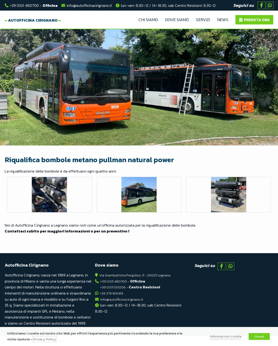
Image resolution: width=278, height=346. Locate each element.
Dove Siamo (177, 20)
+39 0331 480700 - (34, 5)
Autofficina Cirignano (43, 20)
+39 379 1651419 (113, 294)
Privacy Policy (44, 339)
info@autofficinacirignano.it (89, 5)
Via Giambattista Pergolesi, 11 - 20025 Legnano (137, 276)
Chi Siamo (148, 20)
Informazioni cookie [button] (226, 336)
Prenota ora (257, 20)
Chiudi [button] (259, 336)
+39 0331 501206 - (131, 288)
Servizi (203, 20)
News (222, 20)
